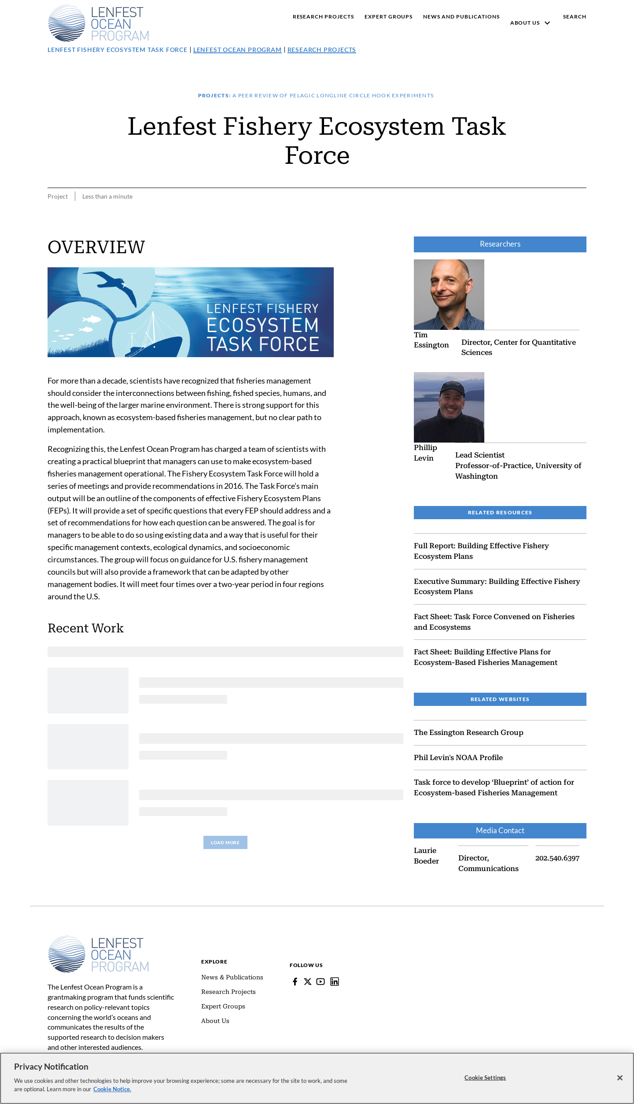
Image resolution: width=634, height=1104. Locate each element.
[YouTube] (320, 981)
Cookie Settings (485, 1077)
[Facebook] (295, 981)
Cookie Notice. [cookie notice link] (112, 1089)
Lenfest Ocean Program (237, 49)
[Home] (98, 939)
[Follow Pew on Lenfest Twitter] (308, 982)
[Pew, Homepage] (98, 23)
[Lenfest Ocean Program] (334, 981)
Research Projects (322, 49)
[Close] (620, 1077)
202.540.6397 (557, 858)
